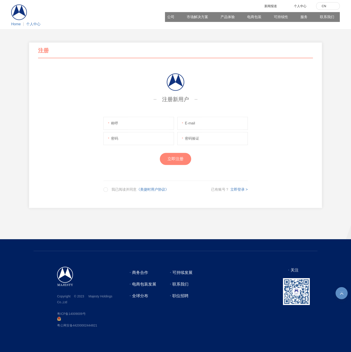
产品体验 (227, 17)
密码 (113, 139)
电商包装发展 (144, 284)
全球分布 (140, 296)
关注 (295, 270)
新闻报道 (270, 6)
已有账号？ (220, 190)
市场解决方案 (197, 17)
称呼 (113, 124)
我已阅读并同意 (140, 190)
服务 (304, 17)
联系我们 (327, 17)
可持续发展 (182, 272)
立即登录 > (239, 190)
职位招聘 (180, 296)
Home (16, 24)
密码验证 (190, 139)
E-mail (188, 124)
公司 (170, 17)
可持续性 (281, 17)
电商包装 (254, 17)
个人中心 (33, 24)
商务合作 (140, 272)
